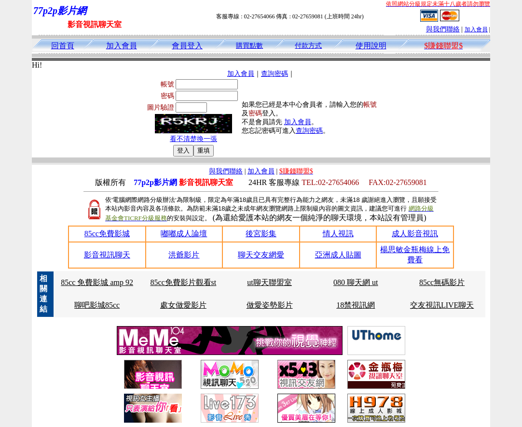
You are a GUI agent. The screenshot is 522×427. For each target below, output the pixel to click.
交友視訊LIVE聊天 (442, 305)
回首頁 (62, 46)
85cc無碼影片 (442, 282)
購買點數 (249, 45)
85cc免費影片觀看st (183, 282)
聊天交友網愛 (261, 255)
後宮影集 (261, 233)
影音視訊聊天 (107, 255)
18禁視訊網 (355, 305)
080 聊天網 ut (355, 282)
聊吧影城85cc (97, 305)
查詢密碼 (274, 73)
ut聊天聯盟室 (269, 282)
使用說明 (371, 46)
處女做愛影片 (183, 305)
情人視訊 (338, 233)
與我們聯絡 (443, 29)
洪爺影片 (183, 255)
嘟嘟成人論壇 (184, 233)
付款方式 (308, 45)
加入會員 (476, 29)
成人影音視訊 (415, 233)
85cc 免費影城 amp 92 (97, 282)
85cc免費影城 (107, 233)
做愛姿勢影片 (270, 305)
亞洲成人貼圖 (338, 255)
